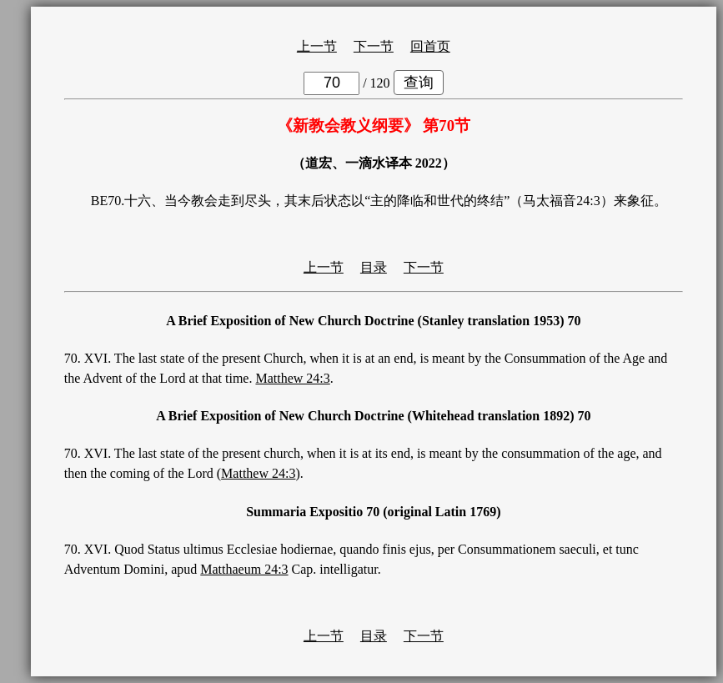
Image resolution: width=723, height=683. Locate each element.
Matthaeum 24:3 (244, 569)
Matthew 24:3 (292, 378)
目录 (373, 267)
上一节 (317, 46)
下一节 (374, 46)
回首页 (430, 46)
